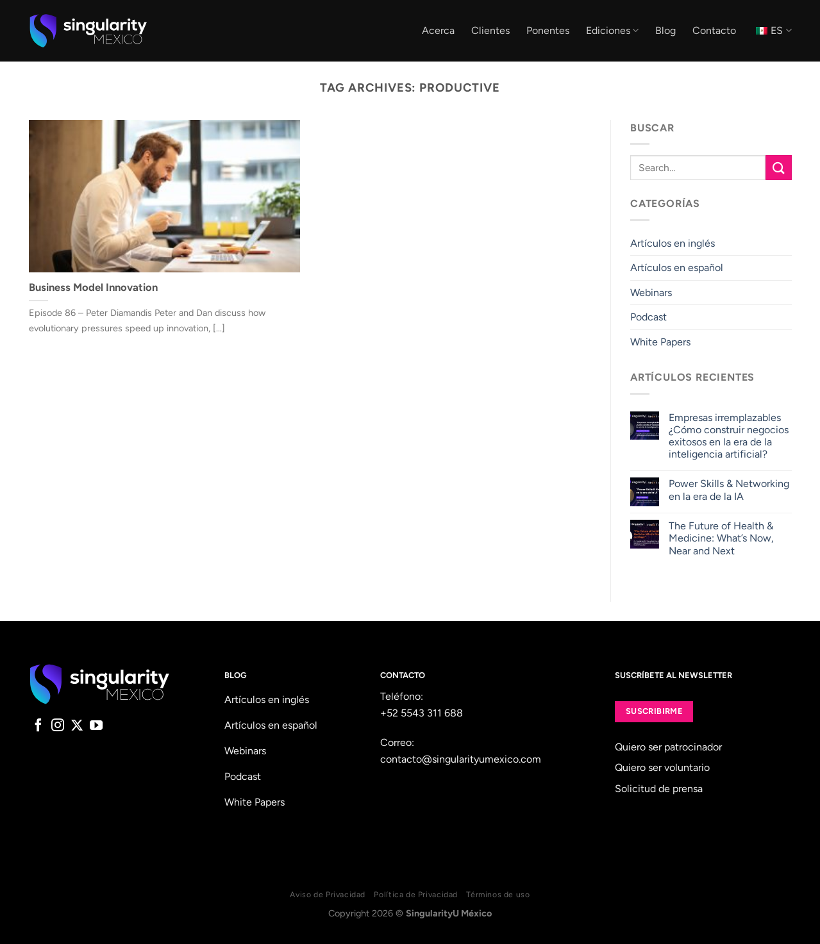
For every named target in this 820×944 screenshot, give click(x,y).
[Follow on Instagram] (57, 726)
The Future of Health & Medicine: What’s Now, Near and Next (721, 538)
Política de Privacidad (415, 894)
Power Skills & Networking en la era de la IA (729, 490)
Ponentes (547, 30)
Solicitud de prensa (659, 789)
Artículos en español (676, 267)
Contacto (714, 30)
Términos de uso (498, 894)
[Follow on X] (77, 726)
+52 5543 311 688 (421, 713)
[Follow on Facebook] (38, 726)
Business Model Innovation (93, 287)
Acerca (438, 30)
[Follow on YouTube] (96, 726)
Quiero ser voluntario (662, 767)
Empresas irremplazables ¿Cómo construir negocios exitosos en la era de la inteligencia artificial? (729, 436)
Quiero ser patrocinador (668, 747)
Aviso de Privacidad (327, 894)
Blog (665, 30)
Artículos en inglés (672, 243)
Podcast (648, 317)
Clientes (490, 30)
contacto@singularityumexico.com (460, 759)
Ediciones (612, 30)
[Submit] (778, 167)
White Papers (660, 342)
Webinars (651, 292)
